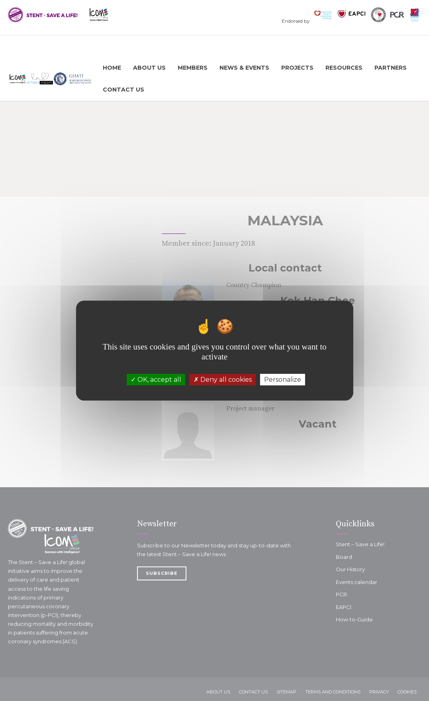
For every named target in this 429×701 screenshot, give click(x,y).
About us (149, 67)
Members (193, 67)
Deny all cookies (223, 379)
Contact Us (123, 89)
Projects (297, 67)
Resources (343, 67)
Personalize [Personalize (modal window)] (282, 379)
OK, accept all (156, 379)
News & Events (244, 67)
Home (112, 67)
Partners (390, 67)
